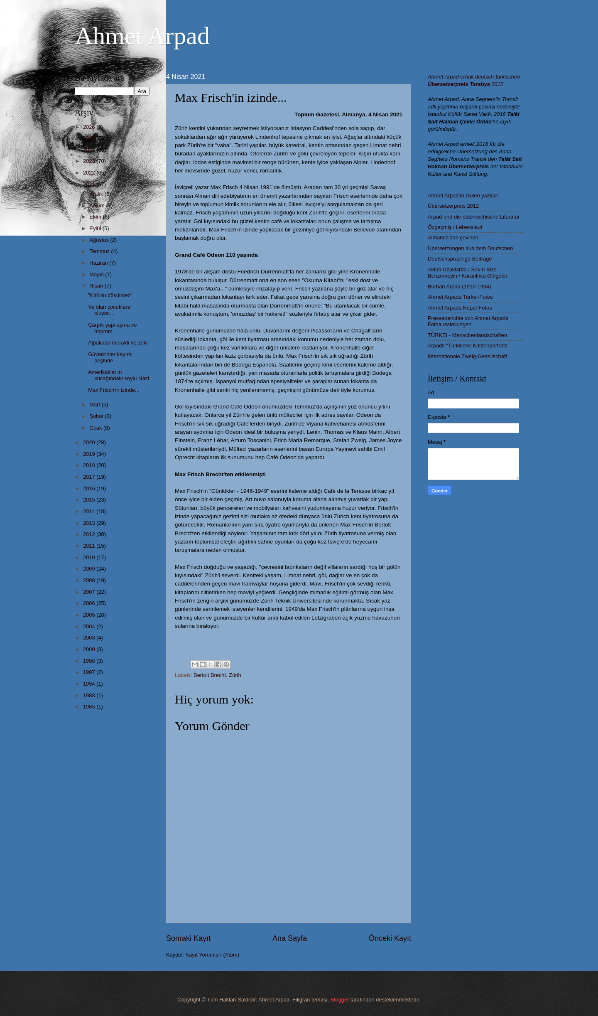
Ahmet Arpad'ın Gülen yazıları (463, 195)
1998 (89, 661)
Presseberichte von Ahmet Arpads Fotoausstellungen (468, 321)
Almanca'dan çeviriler (453, 237)
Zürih (235, 675)
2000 (89, 649)
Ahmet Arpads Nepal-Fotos (460, 308)
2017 (89, 477)
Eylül (95, 228)
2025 (89, 138)
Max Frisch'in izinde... (113, 390)
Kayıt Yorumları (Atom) (213, 955)
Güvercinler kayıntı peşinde (110, 357)
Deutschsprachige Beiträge (460, 259)
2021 (89, 184)
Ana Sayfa (289, 938)
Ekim (96, 217)
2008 (89, 580)
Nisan (97, 286)
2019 (89, 454)
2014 (89, 511)
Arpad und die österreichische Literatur (474, 217)
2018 (89, 465)
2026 (89, 127)
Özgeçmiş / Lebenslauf (455, 227)
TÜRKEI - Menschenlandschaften (467, 335)
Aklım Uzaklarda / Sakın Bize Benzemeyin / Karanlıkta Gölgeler (467, 272)
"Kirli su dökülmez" (110, 295)
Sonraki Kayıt (188, 938)
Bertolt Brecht (210, 675)
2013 (89, 523)
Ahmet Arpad (142, 35)
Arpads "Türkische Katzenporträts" (469, 345)
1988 (89, 695)
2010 (89, 557)
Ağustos (99, 240)
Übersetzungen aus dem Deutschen (470, 248)
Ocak (96, 428)
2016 (89, 488)
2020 (89, 442)
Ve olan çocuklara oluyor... (109, 310)
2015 (89, 500)
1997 (89, 672)
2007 (89, 592)
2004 (89, 626)
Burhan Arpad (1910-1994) (459, 286)
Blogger (340, 999)
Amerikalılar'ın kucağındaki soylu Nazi (118, 375)
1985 (89, 707)
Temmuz (100, 251)
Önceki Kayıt (390, 938)
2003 (89, 638)
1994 (89, 684)
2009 (89, 569)
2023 (89, 161)
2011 (89, 546)
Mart (95, 404)
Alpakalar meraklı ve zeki (117, 342)
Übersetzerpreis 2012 (453, 206)
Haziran (99, 263)
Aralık (97, 194)
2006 (89, 603)
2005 (89, 615)
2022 (89, 173)
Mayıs (97, 274)
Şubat (97, 416)
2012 (89, 534)
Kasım (97, 205)
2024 (89, 150)
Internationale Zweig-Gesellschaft (467, 356)
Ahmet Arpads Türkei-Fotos (460, 297)
